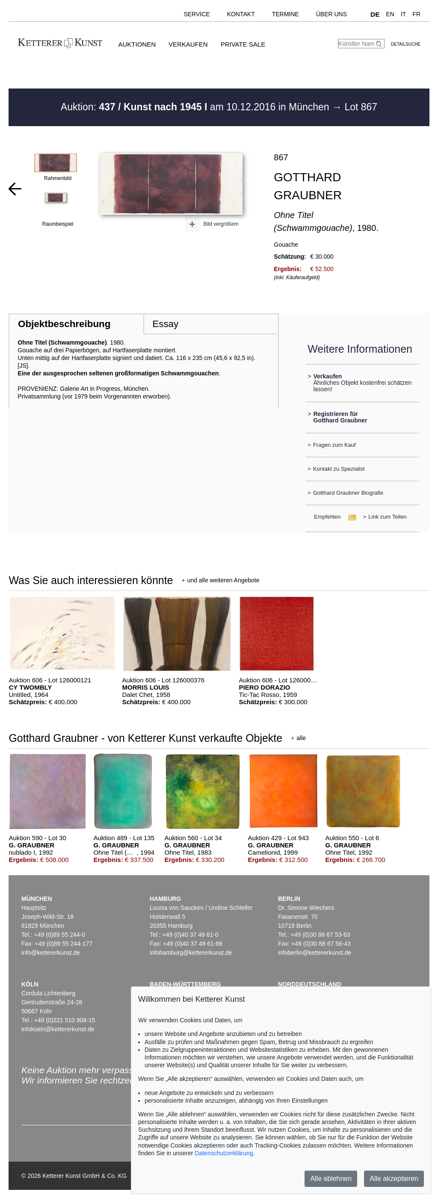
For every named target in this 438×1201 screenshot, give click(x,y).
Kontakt (241, 14)
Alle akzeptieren (394, 1178)
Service (196, 14)
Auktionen (137, 44)
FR (416, 14)
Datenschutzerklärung (224, 1153)
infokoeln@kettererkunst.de (58, 1029)
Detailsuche (405, 44)
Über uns (331, 14)
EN (390, 14)
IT (403, 14)
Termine (285, 14)
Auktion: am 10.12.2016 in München (196, 106)
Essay (165, 324)
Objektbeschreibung (64, 324)
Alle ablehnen (331, 1178)
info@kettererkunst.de (50, 952)
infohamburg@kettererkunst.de (191, 952)
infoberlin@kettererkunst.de (314, 952)
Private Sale (243, 44)
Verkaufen (188, 44)
